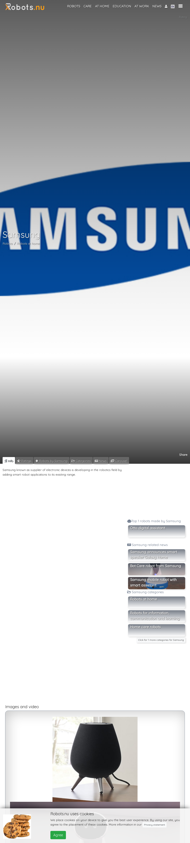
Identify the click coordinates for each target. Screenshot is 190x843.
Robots (8, 243)
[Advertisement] (156, 490)
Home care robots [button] (145, 627)
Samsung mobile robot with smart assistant (153, 582)
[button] (180, 6)
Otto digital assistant (147, 528)
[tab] (9, 461)
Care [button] (88, 6)
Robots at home (28, 243)
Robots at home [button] (143, 599)
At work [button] (141, 6)
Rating (183, 17)
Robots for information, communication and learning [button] (155, 616)
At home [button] (102, 6)
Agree (58, 835)
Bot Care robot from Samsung (155, 566)
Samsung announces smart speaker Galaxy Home (153, 555)
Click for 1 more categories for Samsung (161, 639)
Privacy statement (154, 824)
